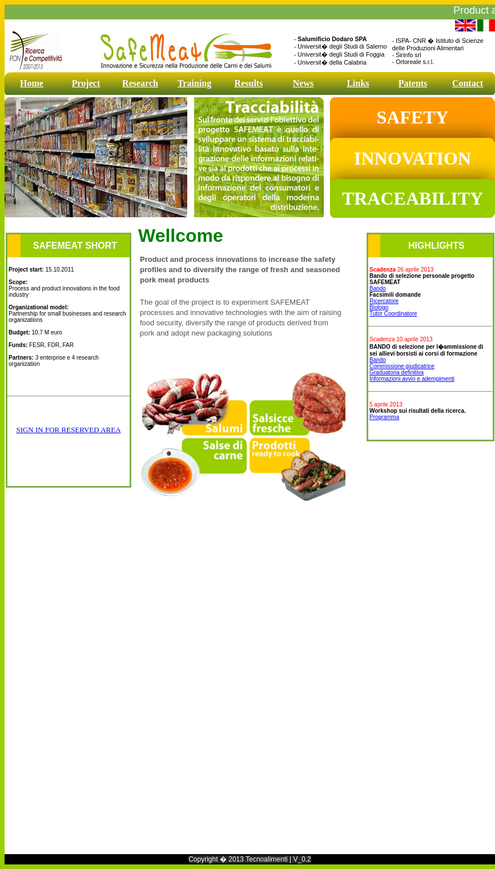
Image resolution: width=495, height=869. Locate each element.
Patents (413, 83)
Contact (467, 83)
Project (86, 83)
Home (31, 83)
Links (358, 83)
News (303, 83)
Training (194, 83)
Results (249, 83)
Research (140, 83)
